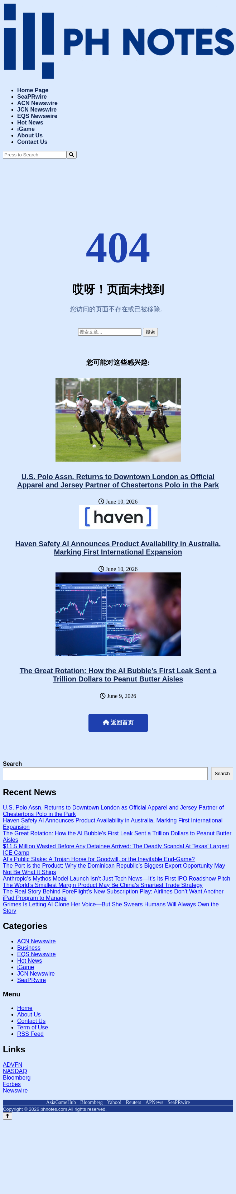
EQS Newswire (37, 116)
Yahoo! (114, 1102)
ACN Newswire (37, 103)
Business (28, 948)
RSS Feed (30, 1034)
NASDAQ (15, 1071)
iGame (26, 129)
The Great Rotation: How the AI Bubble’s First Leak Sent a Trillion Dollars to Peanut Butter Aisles (118, 675)
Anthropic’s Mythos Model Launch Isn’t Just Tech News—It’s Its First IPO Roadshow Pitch (116, 879)
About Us (30, 135)
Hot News (30, 122)
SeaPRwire (32, 97)
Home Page (32, 90)
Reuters (133, 1102)
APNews (154, 1102)
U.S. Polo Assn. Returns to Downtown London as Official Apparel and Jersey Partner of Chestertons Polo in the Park (118, 481)
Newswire (15, 1090)
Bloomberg (16, 1078)
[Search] (71, 155)
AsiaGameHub (61, 1102)
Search (12, 764)
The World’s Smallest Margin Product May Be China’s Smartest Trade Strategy (103, 885)
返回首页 (118, 722)
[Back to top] (7, 1116)
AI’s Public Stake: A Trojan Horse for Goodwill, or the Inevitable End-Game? (99, 859)
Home (25, 1008)
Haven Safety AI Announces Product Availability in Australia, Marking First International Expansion (118, 548)
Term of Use (32, 1027)
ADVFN (12, 1065)
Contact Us (32, 142)
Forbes (12, 1084)
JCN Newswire (37, 110)
